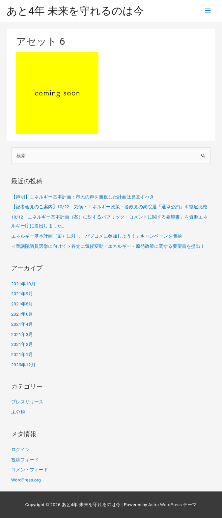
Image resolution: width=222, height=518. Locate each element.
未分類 (18, 412)
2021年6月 (22, 314)
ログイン (20, 449)
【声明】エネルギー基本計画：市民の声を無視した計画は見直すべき (82, 196)
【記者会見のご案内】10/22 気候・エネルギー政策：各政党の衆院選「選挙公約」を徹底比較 (109, 206)
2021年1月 (22, 354)
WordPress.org (26, 479)
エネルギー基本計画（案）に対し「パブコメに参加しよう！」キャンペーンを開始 (96, 236)
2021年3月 (22, 334)
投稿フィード (25, 459)
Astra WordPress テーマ (172, 504)
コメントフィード (29, 469)
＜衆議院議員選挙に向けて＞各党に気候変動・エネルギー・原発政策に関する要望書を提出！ (108, 246)
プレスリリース (27, 401)
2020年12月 (23, 364)
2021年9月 (22, 293)
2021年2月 (22, 344)
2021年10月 (23, 283)
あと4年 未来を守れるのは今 (75, 11)
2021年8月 (22, 303)
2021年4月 (22, 324)
